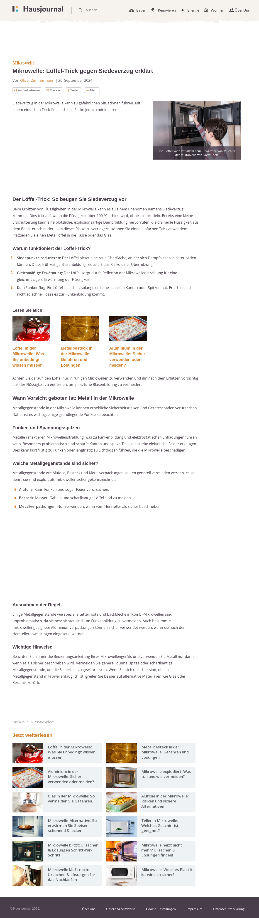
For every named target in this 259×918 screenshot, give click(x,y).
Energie (193, 10)
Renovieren (167, 10)
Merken (55, 90)
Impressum (194, 909)
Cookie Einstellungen (161, 909)
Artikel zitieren (28, 90)
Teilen (75, 90)
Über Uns (242, 10)
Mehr (94, 90)
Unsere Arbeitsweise (120, 909)
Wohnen (217, 10)
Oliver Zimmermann (37, 80)
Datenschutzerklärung (228, 909)
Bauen (141, 10)
